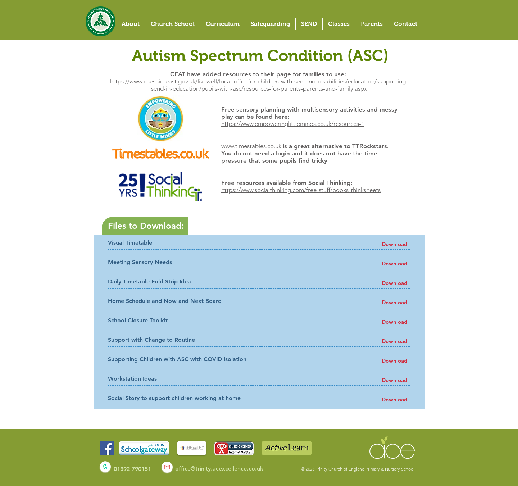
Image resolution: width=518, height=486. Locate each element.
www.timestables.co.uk (251, 146)
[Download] (394, 244)
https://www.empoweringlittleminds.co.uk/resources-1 (292, 123)
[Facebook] (107, 448)
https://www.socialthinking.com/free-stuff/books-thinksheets (301, 190)
